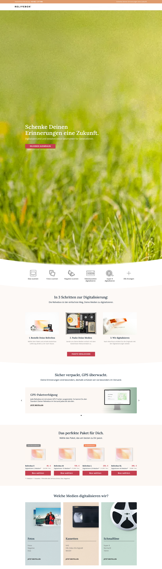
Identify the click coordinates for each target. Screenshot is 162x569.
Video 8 (72, 549)
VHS (67, 546)
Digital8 (80, 549)
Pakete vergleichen (81, 355)
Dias (29, 552)
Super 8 (107, 546)
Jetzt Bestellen (34, 560)
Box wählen (38, 474)
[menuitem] (95, 7)
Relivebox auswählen (40, 147)
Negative (31, 549)
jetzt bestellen (36, 406)
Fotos (30, 546)
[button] (139, 401)
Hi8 (67, 549)
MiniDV (68, 552)
